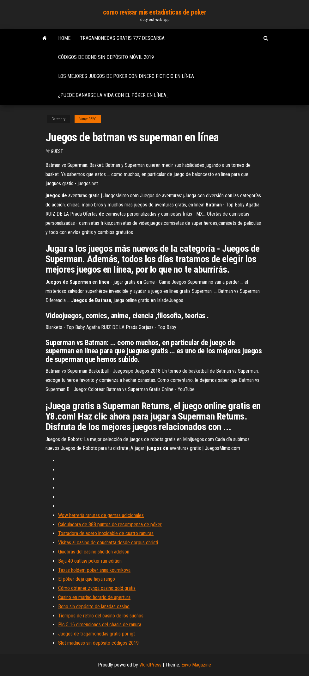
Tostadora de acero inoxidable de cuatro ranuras (106, 533)
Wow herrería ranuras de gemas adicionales (101, 515)
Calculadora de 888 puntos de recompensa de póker (110, 524)
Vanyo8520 (87, 119)
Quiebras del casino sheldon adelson (93, 552)
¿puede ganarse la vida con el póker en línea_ (113, 95)
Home (64, 38)
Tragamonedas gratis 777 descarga (122, 38)
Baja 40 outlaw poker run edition (90, 561)
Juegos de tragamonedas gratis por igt (96, 634)
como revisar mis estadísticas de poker (154, 12)
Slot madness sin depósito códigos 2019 (98, 643)
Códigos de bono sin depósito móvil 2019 (106, 57)
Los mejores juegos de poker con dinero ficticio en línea (126, 76)
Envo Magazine (196, 665)
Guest (57, 151)
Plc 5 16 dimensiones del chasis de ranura (99, 625)
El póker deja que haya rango (86, 579)
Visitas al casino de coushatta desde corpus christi (108, 543)
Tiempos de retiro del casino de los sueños (100, 616)
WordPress (150, 665)
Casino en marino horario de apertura (94, 597)
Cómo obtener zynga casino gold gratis (97, 588)
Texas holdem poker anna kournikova (94, 570)
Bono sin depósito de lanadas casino (94, 606)
